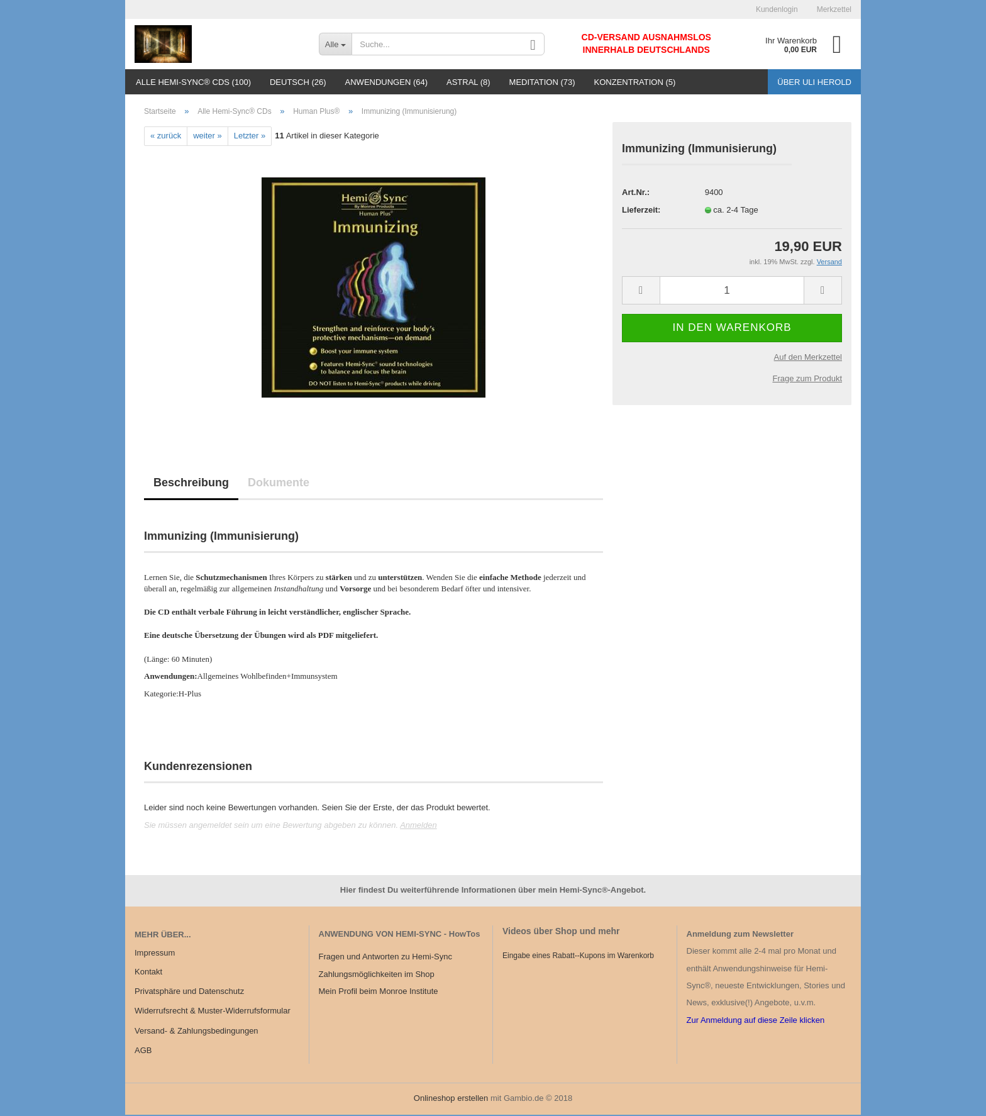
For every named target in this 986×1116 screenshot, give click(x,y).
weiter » (207, 137)
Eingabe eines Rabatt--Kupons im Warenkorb (578, 956)
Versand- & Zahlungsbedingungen (196, 1032)
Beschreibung (191, 483)
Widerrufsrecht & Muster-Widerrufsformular (213, 1012)
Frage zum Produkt (807, 379)
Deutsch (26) (298, 82)
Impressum (155, 954)
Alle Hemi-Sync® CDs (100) (193, 82)
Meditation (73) (542, 82)
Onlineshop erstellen (451, 1099)
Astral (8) (468, 82)
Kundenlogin (777, 9)
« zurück (165, 137)
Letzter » (250, 137)
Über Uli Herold (814, 82)
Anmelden (418, 826)
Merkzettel (834, 9)
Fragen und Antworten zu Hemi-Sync (385, 958)
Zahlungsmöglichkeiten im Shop (377, 975)
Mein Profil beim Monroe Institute (378, 992)
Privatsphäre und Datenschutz (189, 992)
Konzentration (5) (635, 82)
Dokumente (278, 483)
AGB (143, 1051)
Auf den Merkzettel (808, 358)
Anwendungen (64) (386, 82)
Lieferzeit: (641, 211)
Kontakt (148, 973)
